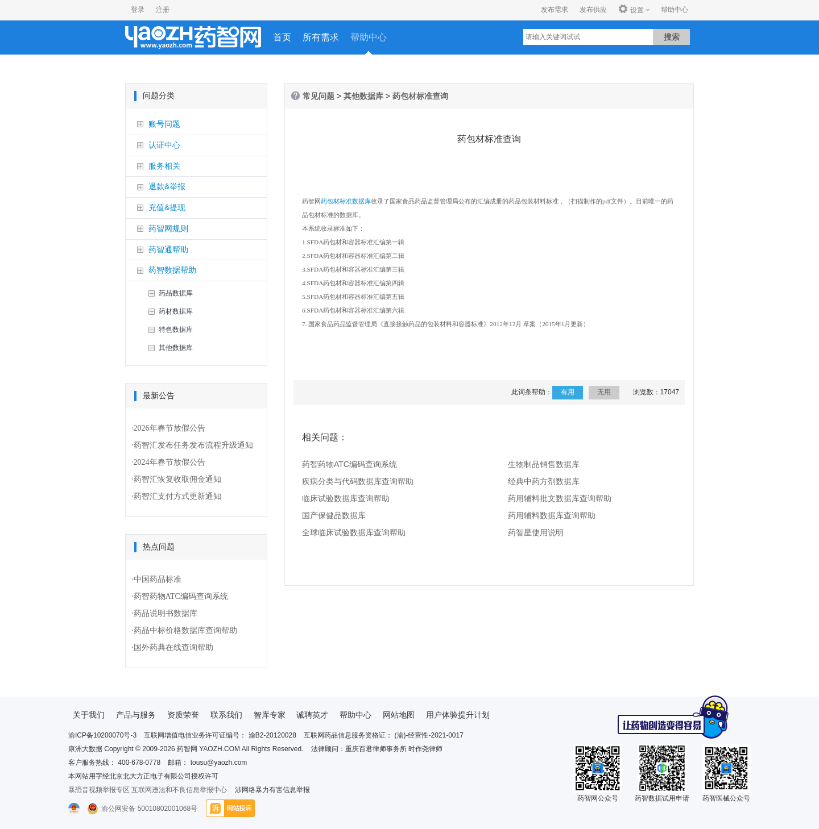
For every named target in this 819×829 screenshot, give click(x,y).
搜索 (672, 36)
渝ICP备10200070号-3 (102, 735)
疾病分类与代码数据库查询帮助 (357, 481)
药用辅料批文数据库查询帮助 (559, 498)
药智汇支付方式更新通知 (177, 496)
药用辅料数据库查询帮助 (551, 515)
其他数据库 (176, 348)
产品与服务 (136, 714)
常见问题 (318, 96)
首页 (282, 37)
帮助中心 (674, 10)
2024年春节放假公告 (169, 462)
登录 (137, 10)
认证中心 (164, 144)
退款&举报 (166, 186)
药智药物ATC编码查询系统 (181, 596)
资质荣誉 (183, 714)
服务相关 (164, 165)
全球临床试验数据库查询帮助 (354, 533)
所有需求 (321, 37)
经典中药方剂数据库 (544, 481)
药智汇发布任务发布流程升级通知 (193, 445)
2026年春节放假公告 (169, 428)
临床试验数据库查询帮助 (346, 498)
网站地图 (399, 714)
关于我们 (89, 714)
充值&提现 (166, 207)
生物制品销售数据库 (544, 464)
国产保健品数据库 (334, 515)
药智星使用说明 (536, 533)
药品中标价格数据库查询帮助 (185, 630)
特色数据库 (176, 330)
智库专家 (270, 714)
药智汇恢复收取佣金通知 (177, 479)
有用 (567, 393)
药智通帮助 (168, 249)
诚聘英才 (312, 714)
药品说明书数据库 (165, 613)
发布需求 (554, 10)
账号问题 (164, 123)
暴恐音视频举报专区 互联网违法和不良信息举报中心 (147, 790)
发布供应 (593, 10)
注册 (162, 10)
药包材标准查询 (420, 96)
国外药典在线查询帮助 (173, 647)
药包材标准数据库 (346, 201)
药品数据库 (176, 293)
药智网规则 (168, 228)
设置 (631, 9)
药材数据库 (176, 311)
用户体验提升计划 (458, 714)
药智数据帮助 (172, 269)
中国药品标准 (157, 579)
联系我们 (226, 714)
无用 (604, 393)
